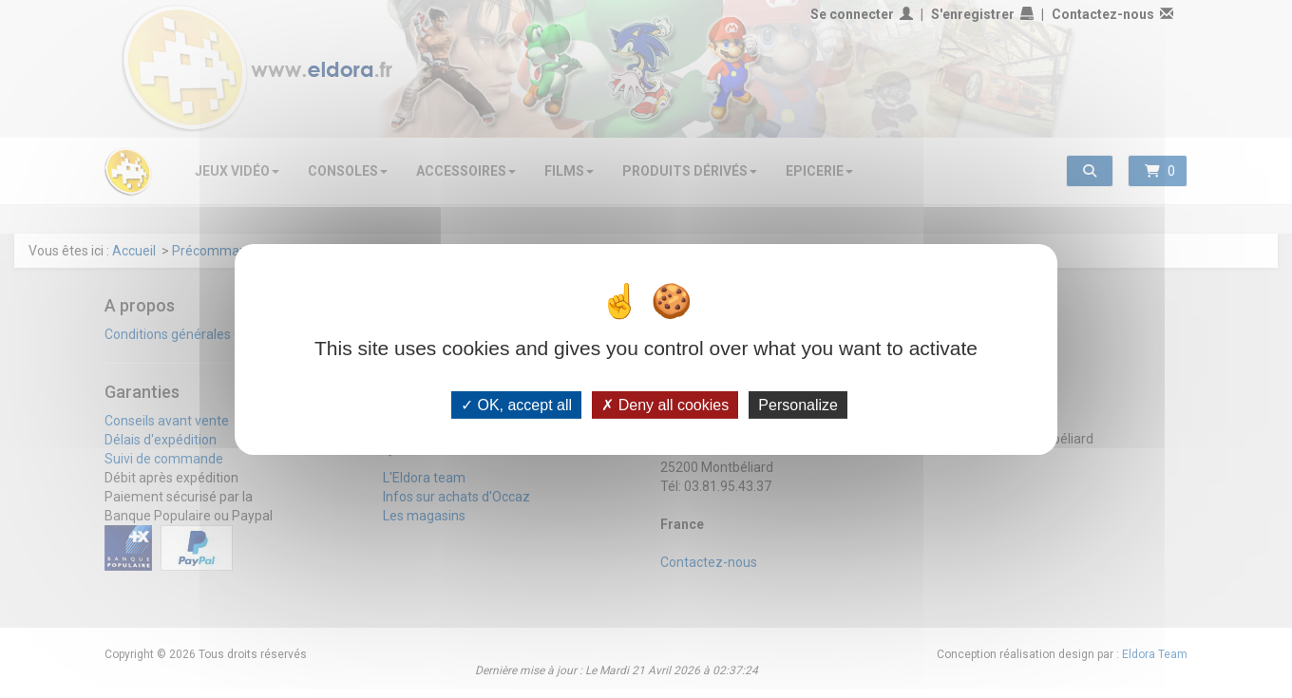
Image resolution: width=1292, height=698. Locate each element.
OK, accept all (516, 404)
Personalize (798, 404)
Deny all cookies (665, 404)
